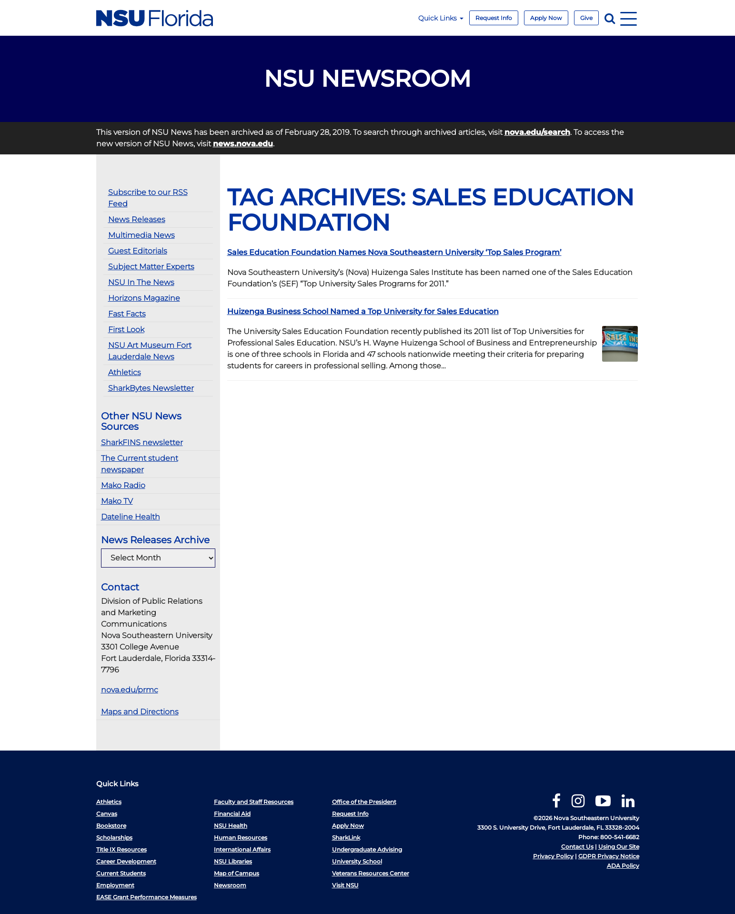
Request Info (493, 17)
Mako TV (117, 501)
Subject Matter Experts (151, 266)
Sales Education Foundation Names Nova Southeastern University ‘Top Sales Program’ (394, 252)
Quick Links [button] (440, 18)
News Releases (136, 219)
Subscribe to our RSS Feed (148, 198)
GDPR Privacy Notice (608, 856)
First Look (126, 329)
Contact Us (577, 846)
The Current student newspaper (139, 464)
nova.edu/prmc (129, 689)
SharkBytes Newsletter (151, 388)
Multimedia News (141, 235)
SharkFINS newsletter (142, 442)
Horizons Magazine (144, 298)
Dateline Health (130, 516)
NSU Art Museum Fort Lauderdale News (149, 351)
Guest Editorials (137, 250)
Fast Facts (127, 313)
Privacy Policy (553, 856)
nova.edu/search (537, 132)
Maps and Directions (140, 711)
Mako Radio (123, 485)
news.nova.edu (243, 143)
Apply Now (546, 17)
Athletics (124, 372)
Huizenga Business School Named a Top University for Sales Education (363, 311)
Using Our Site (618, 846)
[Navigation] (628, 18)
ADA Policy (623, 865)
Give (586, 17)
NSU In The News (141, 282)
